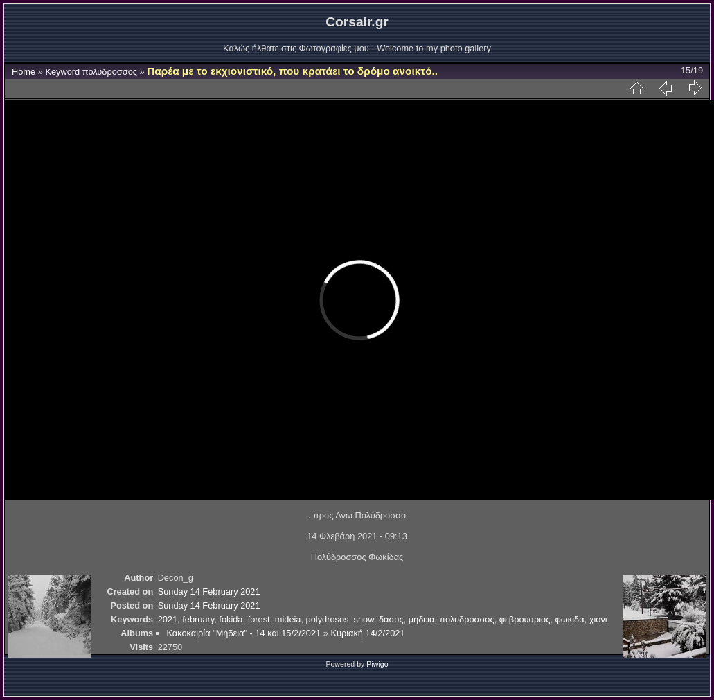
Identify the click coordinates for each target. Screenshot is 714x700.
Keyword (62, 72)
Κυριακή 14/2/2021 (367, 633)
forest (259, 619)
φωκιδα (569, 619)
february (198, 619)
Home (23, 72)
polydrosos (327, 619)
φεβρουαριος (525, 619)
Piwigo (377, 664)
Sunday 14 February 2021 (209, 591)
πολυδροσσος (109, 72)
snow (364, 619)
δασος (391, 619)
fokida (230, 619)
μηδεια (422, 619)
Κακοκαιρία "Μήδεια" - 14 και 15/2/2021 (243, 633)
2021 (167, 619)
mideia (288, 619)
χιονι (598, 619)
